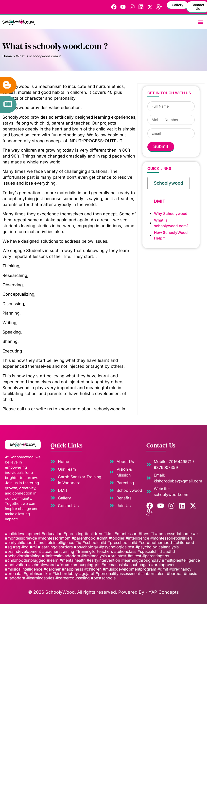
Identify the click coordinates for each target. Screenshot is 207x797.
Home (7, 56)
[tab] (169, 183)
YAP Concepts (164, 592)
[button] (200, 22)
